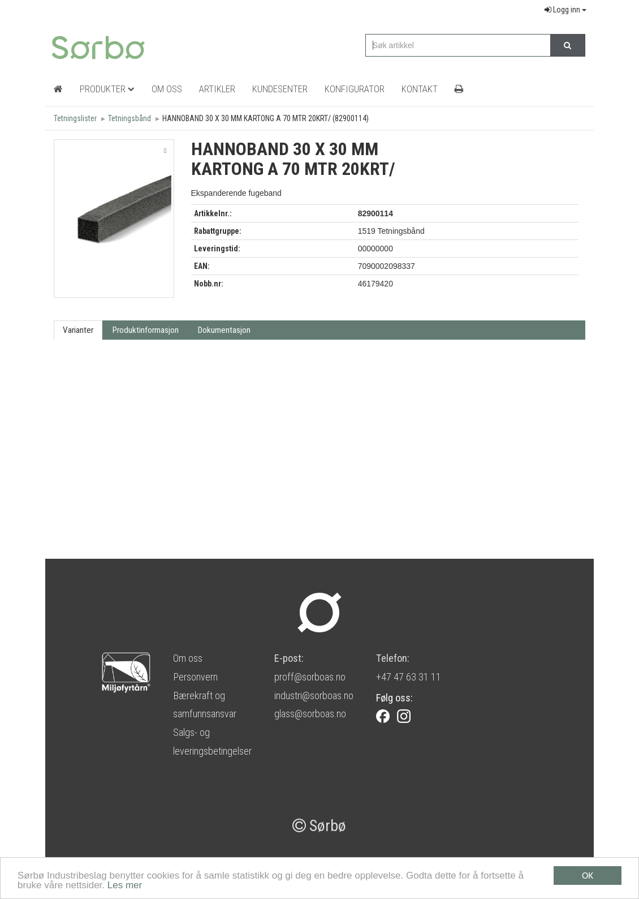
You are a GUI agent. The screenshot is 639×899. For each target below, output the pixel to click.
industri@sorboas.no (313, 695)
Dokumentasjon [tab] (224, 330)
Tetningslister (75, 118)
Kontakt (419, 89)
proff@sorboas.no (310, 677)
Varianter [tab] (78, 330)
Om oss (187, 658)
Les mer (124, 886)
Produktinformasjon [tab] (146, 330)
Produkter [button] (107, 89)
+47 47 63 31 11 (408, 677)
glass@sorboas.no (310, 714)
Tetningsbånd (129, 118)
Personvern (195, 677)
